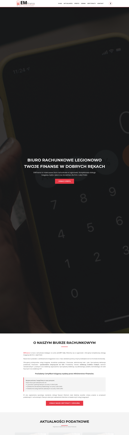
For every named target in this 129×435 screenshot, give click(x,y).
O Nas (60, 3)
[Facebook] (110, 3)
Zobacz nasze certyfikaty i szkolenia (64, 403)
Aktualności (68, 3)
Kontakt (100, 3)
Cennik (83, 3)
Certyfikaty (91, 3)
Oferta (76, 3)
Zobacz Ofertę (64, 181)
